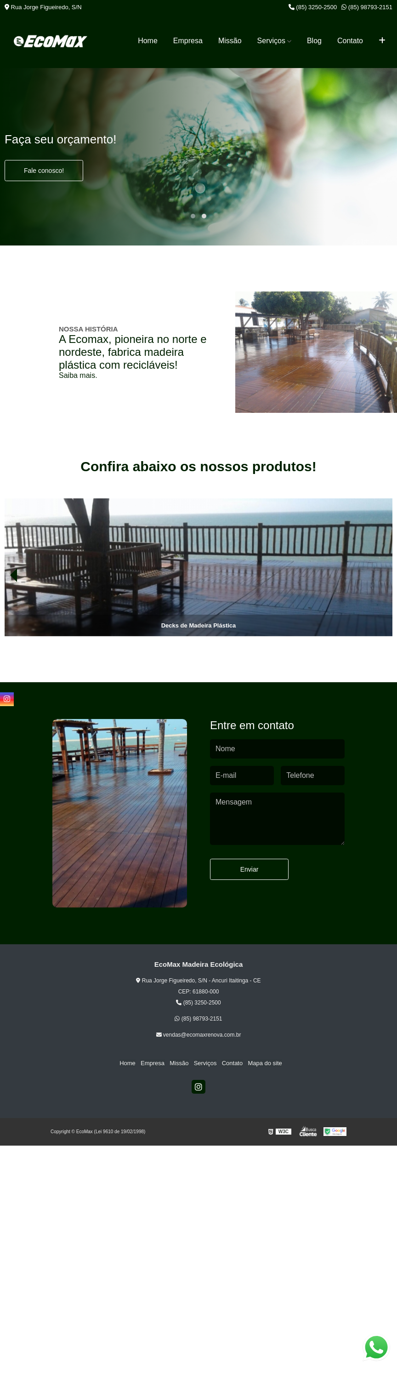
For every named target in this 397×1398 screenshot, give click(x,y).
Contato (350, 41)
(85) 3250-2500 (313, 7)
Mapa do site (263, 1063)
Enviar (249, 869)
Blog (314, 41)
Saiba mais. (78, 375)
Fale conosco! (44, 170)
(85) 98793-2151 (366, 7)
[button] (192, 216)
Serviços (271, 41)
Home (148, 41)
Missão (230, 41)
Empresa (188, 41)
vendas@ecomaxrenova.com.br (198, 1035)
